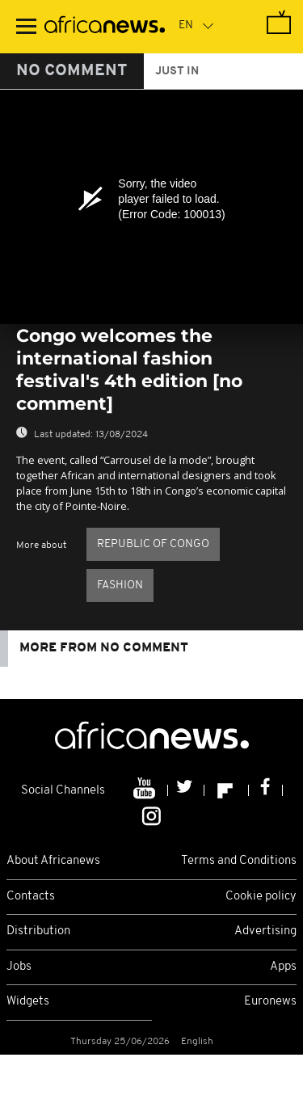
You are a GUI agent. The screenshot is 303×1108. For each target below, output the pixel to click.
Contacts (30, 897)
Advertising (265, 931)
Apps (283, 967)
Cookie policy (261, 897)
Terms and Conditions (239, 861)
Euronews (270, 1002)
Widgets (27, 1002)
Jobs (19, 967)
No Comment (72, 71)
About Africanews (53, 861)
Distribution (38, 931)
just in (177, 71)
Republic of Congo (153, 544)
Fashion (120, 585)
